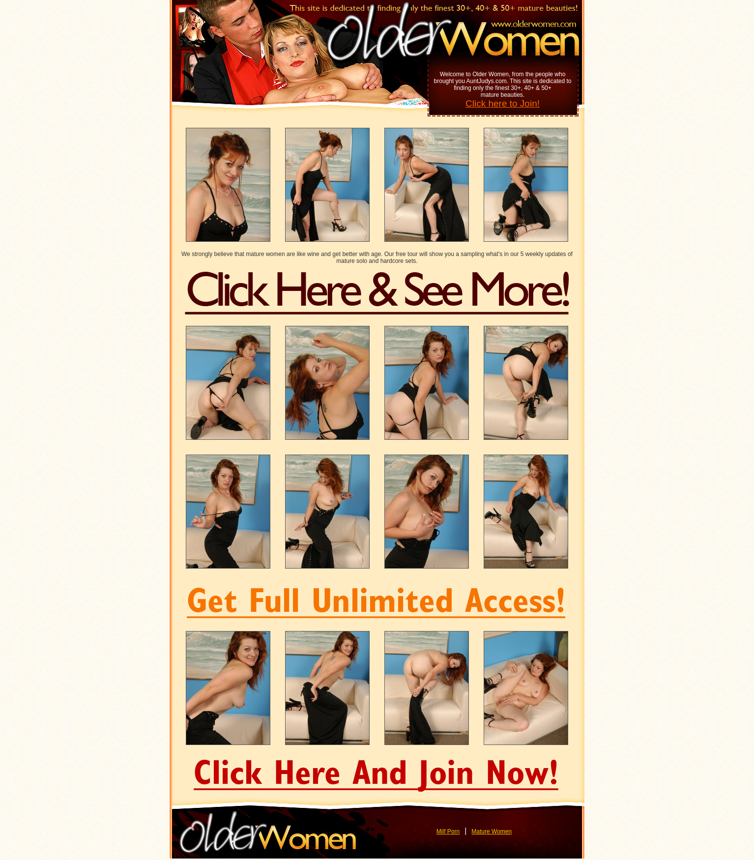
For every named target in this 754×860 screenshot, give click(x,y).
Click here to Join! (502, 103)
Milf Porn (448, 831)
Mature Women (491, 831)
